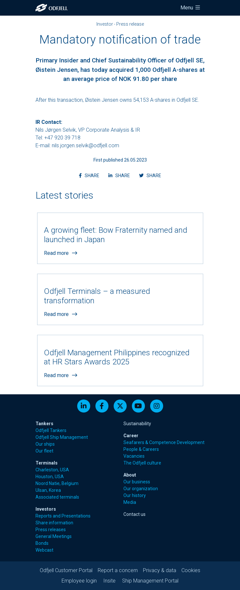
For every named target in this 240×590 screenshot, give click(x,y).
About (129, 475)
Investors (45, 509)
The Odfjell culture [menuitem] (142, 462)
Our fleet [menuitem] (44, 450)
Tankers (44, 423)
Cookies (190, 570)
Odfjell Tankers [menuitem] (50, 430)
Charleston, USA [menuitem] (52, 469)
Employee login (79, 581)
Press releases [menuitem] (50, 529)
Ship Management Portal (150, 581)
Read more (60, 253)
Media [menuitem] (129, 502)
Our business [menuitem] (136, 481)
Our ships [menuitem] (45, 444)
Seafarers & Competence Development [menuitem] (164, 442)
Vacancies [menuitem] (134, 456)
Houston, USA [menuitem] (49, 476)
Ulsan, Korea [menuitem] (48, 490)
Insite (109, 581)
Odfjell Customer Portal (66, 570)
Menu (190, 8)
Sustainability (137, 423)
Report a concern (118, 570)
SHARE (91, 175)
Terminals (46, 462)
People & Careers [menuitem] (141, 449)
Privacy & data (159, 570)
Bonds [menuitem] (42, 543)
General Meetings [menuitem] (53, 536)
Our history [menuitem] (134, 495)
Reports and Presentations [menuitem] (63, 515)
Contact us (134, 514)
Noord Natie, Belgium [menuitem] (56, 483)
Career (130, 435)
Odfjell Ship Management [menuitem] (61, 437)
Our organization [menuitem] (140, 488)
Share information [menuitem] (54, 522)
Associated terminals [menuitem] (57, 497)
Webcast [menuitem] (44, 550)
